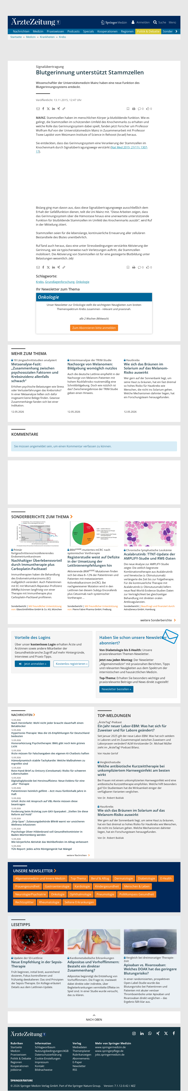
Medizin (38, 32)
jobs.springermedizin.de (109, 1055)
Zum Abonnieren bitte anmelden (94, 328)
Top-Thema (78, 879)
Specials (88, 32)
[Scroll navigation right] (176, 32)
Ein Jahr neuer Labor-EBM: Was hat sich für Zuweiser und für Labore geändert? (132, 728)
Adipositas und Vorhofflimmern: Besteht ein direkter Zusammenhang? (93, 966)
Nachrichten (21, 32)
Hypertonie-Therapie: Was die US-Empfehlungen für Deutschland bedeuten (50, 735)
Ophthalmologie (80, 895)
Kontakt (39, 1066)
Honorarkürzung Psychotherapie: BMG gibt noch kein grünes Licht (48, 745)
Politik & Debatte (148, 32)
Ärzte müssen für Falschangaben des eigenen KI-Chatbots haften (50, 753)
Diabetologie (146, 879)
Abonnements (81, 1059)
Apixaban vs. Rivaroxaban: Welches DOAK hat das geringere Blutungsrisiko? (150, 969)
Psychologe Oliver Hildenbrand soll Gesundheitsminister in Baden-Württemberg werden (46, 833)
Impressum (42, 1062)
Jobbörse (16, 1070)
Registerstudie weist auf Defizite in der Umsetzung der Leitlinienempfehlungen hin (93, 561)
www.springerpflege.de (109, 1051)
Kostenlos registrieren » (72, 664)
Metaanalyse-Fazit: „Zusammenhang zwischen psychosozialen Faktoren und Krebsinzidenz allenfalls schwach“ (34, 373)
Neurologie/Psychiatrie (30, 895)
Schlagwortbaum (45, 1047)
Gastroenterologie (57, 887)
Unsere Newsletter (33, 871)
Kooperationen (107, 32)
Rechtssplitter (24, 903)
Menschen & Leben (137, 887)
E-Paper (77, 1062)
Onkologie (82, 282)
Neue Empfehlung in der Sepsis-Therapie (36, 964)
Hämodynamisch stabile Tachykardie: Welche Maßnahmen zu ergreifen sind (48, 762)
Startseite (16, 1047)
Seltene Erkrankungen (79, 903)
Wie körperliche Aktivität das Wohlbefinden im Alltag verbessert (49, 842)
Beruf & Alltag (100, 879)
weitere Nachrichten (79, 855)
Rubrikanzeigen (82, 1055)
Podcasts (73, 32)
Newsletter (79, 1066)
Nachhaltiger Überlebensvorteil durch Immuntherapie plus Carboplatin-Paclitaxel (36, 565)
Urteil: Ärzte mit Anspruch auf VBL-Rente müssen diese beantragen (44, 803)
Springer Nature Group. (87, 1086)
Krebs (40, 282)
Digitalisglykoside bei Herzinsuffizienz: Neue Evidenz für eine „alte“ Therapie (48, 783)
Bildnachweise (43, 1070)
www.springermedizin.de (110, 1047)
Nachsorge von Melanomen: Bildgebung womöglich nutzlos (92, 366)
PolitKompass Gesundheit (136, 895)
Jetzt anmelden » (32, 664)
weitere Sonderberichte (158, 621)
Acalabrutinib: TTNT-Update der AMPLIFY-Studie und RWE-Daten (149, 556)
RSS (75, 1070)
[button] (172, 23)
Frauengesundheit (27, 887)
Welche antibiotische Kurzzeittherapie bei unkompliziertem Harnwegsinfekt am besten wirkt (134, 770)
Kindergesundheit (107, 887)
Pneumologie (105, 895)
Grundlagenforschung (60, 282)
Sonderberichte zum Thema (40, 517)
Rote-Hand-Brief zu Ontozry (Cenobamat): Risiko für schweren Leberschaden (48, 772)
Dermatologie (124, 879)
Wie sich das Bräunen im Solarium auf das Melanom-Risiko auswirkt (146, 368)
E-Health (166, 879)
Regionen (127, 32)
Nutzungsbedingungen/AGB (52, 1051)
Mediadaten (80, 1047)
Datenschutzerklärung (48, 1055)
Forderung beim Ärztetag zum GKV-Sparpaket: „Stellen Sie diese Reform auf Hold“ (49, 813)
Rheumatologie (49, 903)
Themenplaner (81, 1051)
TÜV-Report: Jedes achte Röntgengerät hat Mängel (41, 849)
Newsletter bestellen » (116, 690)
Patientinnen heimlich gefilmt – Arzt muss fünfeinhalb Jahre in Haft (48, 793)
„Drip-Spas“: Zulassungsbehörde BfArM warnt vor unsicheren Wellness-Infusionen (48, 823)
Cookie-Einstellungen (47, 1059)
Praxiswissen (55, 32)
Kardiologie (82, 887)
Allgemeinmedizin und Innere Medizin (40, 879)
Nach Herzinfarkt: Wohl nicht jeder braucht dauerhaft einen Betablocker (47, 725)
